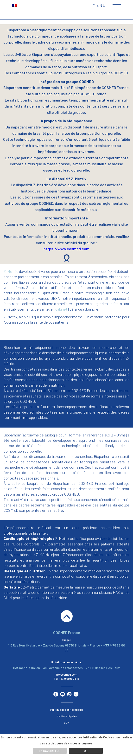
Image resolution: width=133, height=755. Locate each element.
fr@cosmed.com (66, 674)
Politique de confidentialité (66, 709)
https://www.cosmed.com (66, 248)
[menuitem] (14, 5)
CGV (66, 722)
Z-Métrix (10, 271)
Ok (86, 750)
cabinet (61, 309)
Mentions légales (67, 716)
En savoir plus (50, 750)
